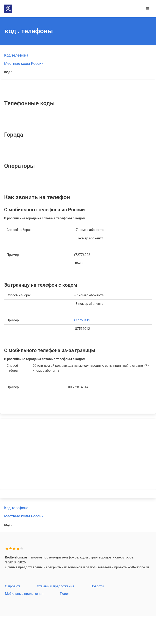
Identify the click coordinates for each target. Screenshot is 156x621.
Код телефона (16, 55)
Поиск (65, 594)
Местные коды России (23, 63)
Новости (97, 586)
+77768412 (82, 320)
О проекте (12, 586)
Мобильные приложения (24, 594)
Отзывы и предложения (55, 586)
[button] (148, 8)
